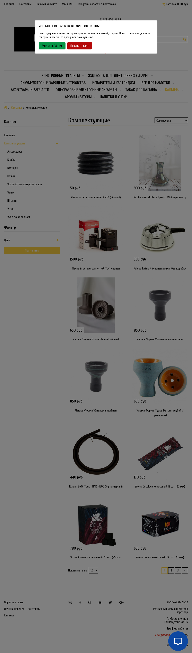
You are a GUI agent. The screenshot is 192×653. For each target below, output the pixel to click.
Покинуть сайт (79, 46)
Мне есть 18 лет (52, 46)
